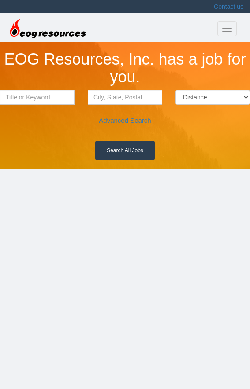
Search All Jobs (125, 150)
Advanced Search (125, 120)
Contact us (228, 6)
